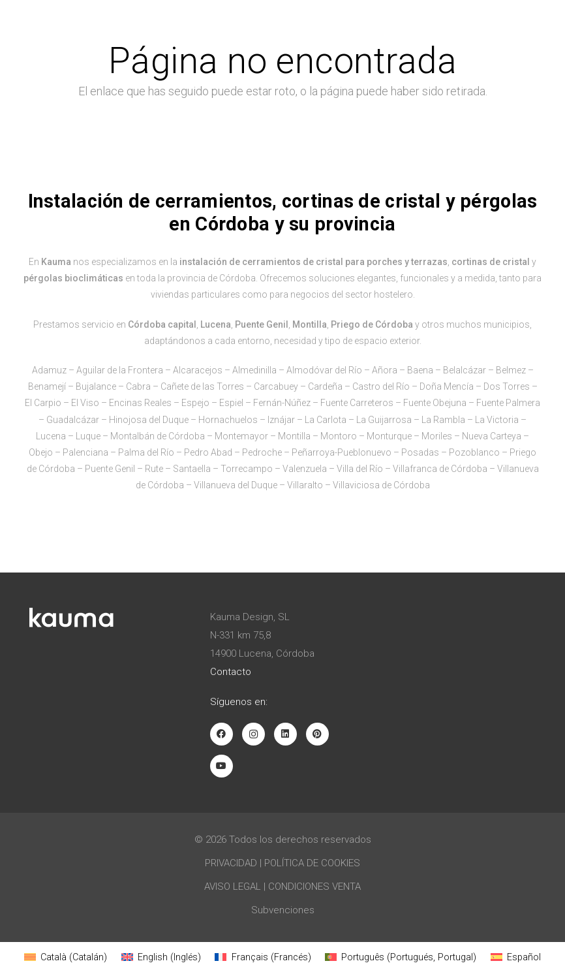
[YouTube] (221, 766)
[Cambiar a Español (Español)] (516, 957)
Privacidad (231, 863)
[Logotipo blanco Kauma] (71, 617)
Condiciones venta (314, 886)
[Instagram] (253, 734)
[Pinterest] (317, 734)
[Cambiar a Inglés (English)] (161, 957)
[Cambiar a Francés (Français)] (263, 957)
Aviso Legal (232, 886)
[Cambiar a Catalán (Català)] (65, 957)
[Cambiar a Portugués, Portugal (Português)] (400, 957)
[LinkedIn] (285, 734)
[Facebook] (221, 734)
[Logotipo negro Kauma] (54, 19)
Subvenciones (282, 910)
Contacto (230, 672)
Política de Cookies (312, 863)
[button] (544, 19)
